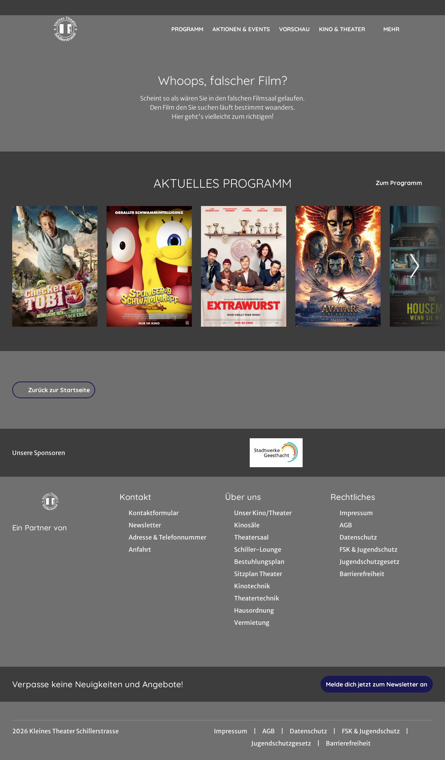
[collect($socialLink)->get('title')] (13, 7)
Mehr (395, 29)
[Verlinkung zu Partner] (276, 453)
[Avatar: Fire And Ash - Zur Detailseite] (338, 266)
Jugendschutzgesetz (281, 743)
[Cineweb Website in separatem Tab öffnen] (39, 537)
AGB (268, 731)
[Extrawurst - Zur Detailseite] (243, 266)
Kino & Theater (346, 29)
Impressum (230, 731)
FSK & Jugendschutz (371, 731)
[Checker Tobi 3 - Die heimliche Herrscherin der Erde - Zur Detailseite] (54, 266)
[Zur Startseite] (65, 29)
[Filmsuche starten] (425, 29)
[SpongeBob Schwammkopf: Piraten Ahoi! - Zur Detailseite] (149, 266)
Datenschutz (308, 731)
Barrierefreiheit (348, 743)
